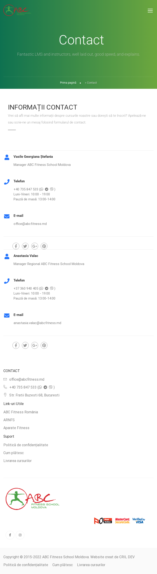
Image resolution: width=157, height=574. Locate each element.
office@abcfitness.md (26, 379)
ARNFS (9, 420)
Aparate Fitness (16, 428)
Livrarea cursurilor (17, 461)
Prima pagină (68, 82)
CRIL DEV (127, 557)
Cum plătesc (13, 453)
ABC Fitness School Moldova (65, 557)
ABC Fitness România (20, 412)
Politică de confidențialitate (25, 445)
